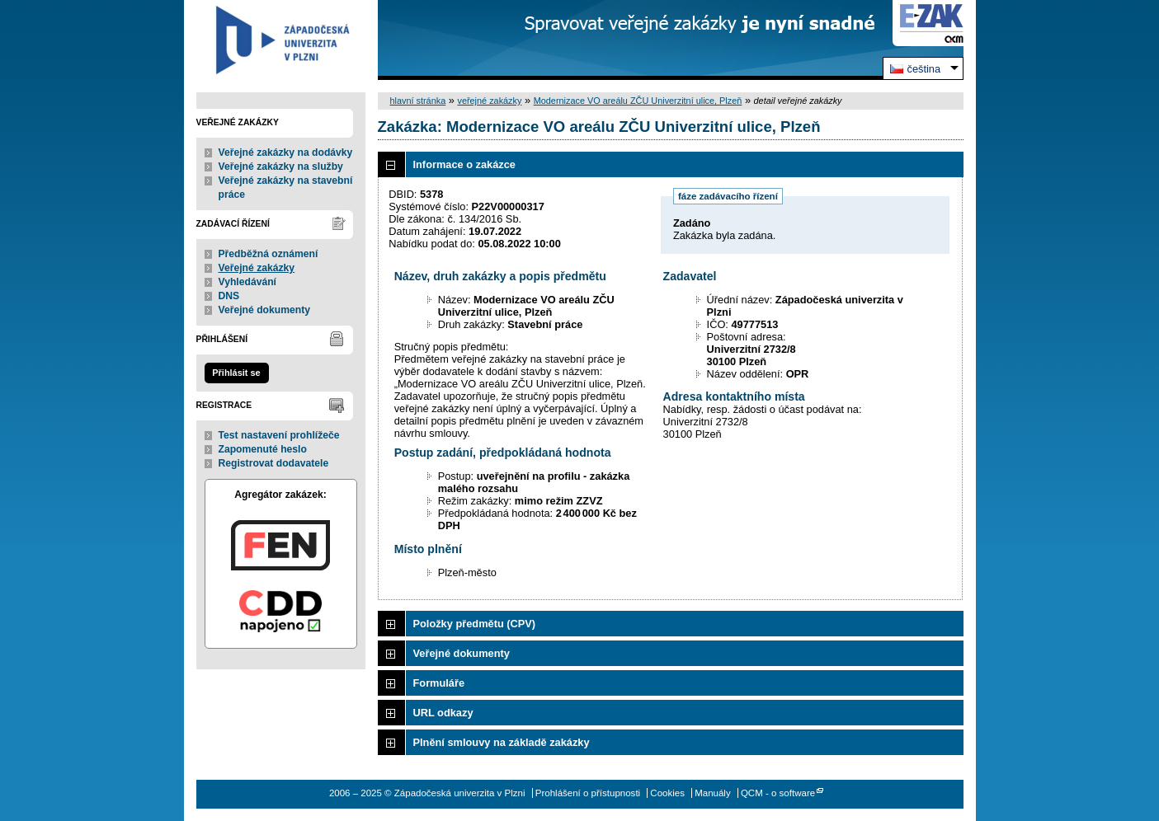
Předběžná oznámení (268, 254)
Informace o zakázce (464, 164)
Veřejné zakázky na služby (281, 166)
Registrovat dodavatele (274, 463)
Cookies (667, 793)
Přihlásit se (236, 373)
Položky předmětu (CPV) (474, 623)
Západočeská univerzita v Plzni (281, 40)
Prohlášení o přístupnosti (587, 793)
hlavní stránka (418, 101)
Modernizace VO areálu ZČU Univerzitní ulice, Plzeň (638, 101)
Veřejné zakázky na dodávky (286, 152)
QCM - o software (778, 793)
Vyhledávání (248, 282)
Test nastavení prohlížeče (279, 435)
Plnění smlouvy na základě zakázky (501, 742)
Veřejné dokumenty (264, 310)
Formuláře (439, 683)
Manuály (713, 793)
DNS (229, 296)
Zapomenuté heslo (263, 449)
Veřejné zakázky (257, 268)
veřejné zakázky (489, 101)
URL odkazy (443, 712)
